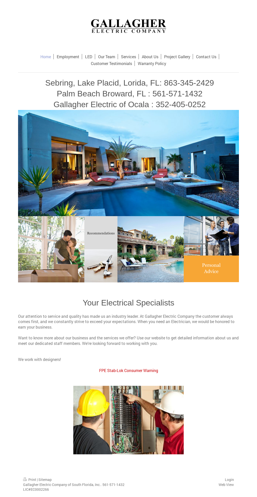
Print (30, 479)
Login (229, 479)
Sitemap (45, 479)
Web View (226, 484)
